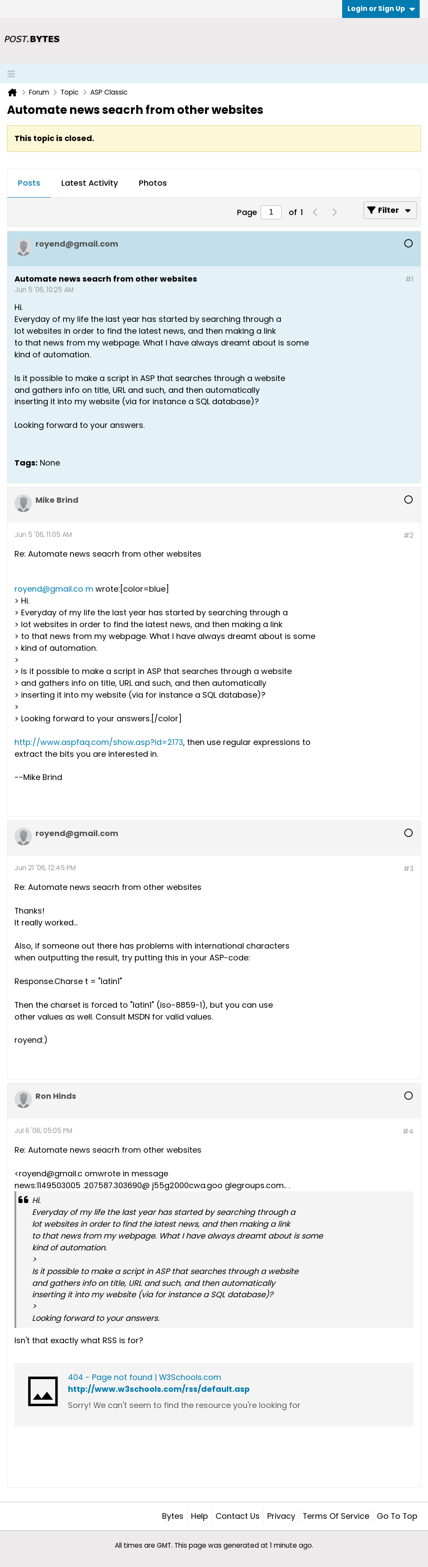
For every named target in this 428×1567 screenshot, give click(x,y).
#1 (409, 279)
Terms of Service (336, 1516)
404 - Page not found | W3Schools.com (144, 1377)
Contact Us (238, 1516)
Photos (153, 182)
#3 (408, 868)
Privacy (281, 1516)
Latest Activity (89, 182)
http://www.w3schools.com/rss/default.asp (159, 1388)
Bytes (173, 1516)
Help (199, 1516)
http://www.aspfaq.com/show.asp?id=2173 (98, 742)
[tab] (29, 183)
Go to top (397, 1516)
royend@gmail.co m (53, 588)
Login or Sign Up (381, 8)
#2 (408, 535)
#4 (408, 1131)
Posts (29, 182)
